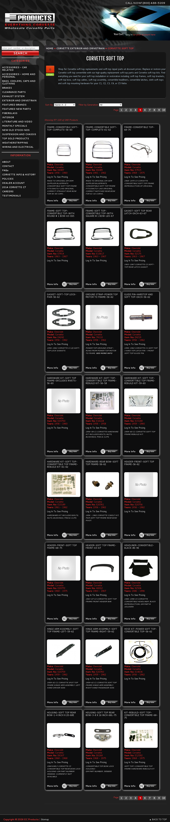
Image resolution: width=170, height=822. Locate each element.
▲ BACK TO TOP (158, 819)
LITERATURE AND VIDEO (17, 121)
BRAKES (7, 87)
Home (49, 48)
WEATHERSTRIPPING (15, 142)
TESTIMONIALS (11, 195)
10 (163, 109)
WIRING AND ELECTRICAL (17, 146)
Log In (129, 34)
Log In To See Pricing (57, 176)
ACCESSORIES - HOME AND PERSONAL (18, 75)
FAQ (5, 170)
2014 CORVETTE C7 (14, 187)
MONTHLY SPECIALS (14, 125)
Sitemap (45, 819)
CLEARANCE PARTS (14, 92)
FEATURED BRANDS (14, 104)
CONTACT (8, 166)
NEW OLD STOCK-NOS (16, 130)
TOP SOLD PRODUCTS (15, 138)
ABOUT (6, 161)
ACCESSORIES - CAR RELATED (14, 68)
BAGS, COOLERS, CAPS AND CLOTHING (19, 82)
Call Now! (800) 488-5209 (145, 3)
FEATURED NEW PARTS (16, 108)
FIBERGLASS (9, 113)
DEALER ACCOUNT (13, 183)
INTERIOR (8, 117)
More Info (52, 200)
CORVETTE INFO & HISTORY (19, 174)
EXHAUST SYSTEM (13, 96)
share (50, 74)
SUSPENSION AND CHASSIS (19, 134)
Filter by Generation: (88, 104)
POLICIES (7, 178)
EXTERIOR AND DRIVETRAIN (19, 100)
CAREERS (7, 191)
